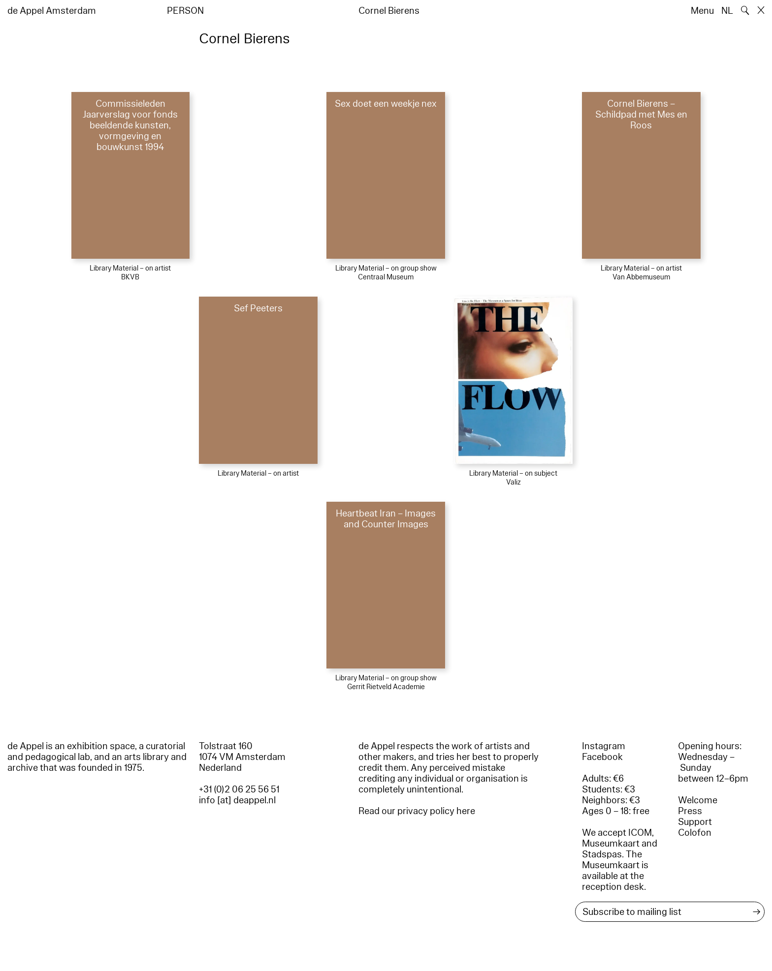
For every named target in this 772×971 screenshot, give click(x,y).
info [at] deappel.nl (237, 800)
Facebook (602, 757)
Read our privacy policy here (416, 811)
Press (690, 811)
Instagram (603, 746)
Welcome (697, 800)
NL (727, 10)
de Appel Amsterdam (51, 10)
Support (695, 822)
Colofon (694, 832)
